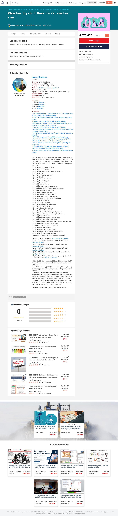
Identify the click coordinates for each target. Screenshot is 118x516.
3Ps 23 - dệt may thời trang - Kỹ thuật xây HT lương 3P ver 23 (43, 347)
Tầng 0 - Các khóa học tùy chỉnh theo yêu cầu (29, 9)
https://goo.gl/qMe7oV (38, 254)
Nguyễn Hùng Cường (39, 77)
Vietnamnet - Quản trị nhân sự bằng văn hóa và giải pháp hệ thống (52, 139)
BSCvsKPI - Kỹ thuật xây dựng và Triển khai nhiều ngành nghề (45, 496)
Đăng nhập (102, 2)
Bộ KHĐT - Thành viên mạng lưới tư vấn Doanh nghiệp (48, 148)
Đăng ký (109, 2)
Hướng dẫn (82, 3)
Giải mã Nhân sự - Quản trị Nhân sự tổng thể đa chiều (72, 466)
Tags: (10, 297)
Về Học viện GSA (47, 3)
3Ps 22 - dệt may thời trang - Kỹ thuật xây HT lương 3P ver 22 (43, 387)
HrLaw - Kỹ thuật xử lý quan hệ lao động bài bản (98, 466)
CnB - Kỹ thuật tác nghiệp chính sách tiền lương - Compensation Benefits (45, 467)
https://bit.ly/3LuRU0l (51, 258)
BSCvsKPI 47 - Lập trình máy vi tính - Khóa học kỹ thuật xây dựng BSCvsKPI (43, 336)
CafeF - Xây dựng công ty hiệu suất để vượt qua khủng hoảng (50, 137)
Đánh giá (57, 34)
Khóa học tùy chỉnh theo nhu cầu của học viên (56, 9)
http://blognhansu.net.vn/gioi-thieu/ (48, 88)
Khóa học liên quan (35, 34)
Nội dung (22, 34)
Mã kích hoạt (91, 2)
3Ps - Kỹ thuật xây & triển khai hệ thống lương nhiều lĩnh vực (71, 496)
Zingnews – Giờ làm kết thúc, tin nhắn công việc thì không (49, 121)
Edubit (83, 513)
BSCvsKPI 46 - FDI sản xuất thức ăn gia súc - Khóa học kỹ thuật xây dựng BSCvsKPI (43, 359)
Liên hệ (57, 3)
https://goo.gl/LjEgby (38, 250)
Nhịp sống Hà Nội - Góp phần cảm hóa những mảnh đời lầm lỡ (50, 146)
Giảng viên (48, 34)
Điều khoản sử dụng (68, 513)
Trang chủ (64, 3)
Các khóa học (73, 3)
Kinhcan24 (42, 102)
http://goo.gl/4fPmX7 (38, 246)
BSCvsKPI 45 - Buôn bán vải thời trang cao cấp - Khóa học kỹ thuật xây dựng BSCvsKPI (43, 376)
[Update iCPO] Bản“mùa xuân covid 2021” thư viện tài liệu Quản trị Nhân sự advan (70, 428)
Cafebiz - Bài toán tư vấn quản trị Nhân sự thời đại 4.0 (48, 141)
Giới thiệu (13, 34)
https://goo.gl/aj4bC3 (38, 242)
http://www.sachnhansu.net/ (60, 238)
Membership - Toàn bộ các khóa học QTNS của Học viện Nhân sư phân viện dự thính (19, 467)
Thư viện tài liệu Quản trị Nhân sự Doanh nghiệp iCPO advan (45, 427)
